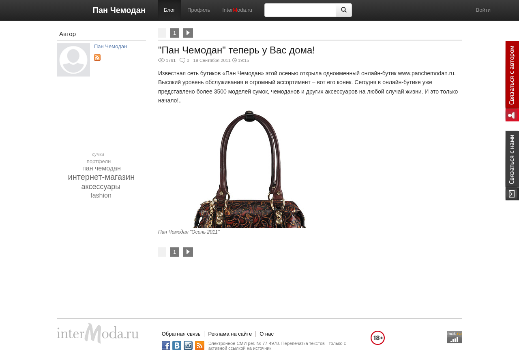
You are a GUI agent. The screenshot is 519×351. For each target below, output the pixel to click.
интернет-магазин (101, 176)
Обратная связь (181, 334)
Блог (169, 10)
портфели (99, 161)
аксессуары (100, 187)
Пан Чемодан (119, 10)
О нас (267, 334)
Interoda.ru (237, 10)
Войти (483, 10)
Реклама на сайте (230, 334)
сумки (98, 154)
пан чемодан (101, 168)
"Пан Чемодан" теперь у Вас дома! (236, 50)
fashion (101, 195)
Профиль (198, 10)
